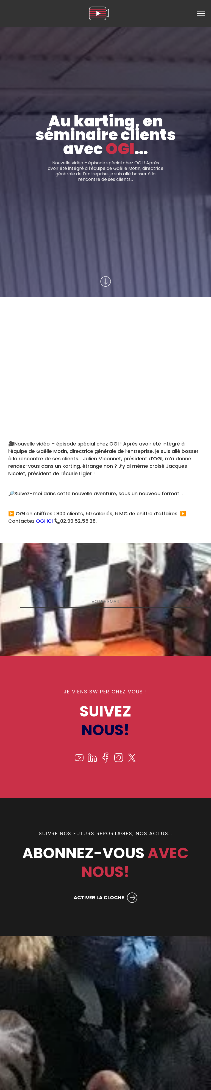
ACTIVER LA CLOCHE (99, 897)
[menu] (201, 13)
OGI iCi (44, 521)
